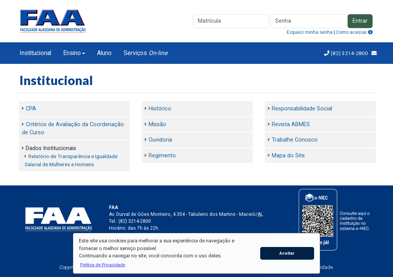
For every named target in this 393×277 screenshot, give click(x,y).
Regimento (162, 155)
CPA (31, 108)
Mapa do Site (288, 155)
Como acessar (354, 32)
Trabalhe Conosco (295, 140)
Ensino (72, 53)
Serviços (145, 53)
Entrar (360, 21)
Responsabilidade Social (302, 108)
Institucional (35, 53)
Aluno (104, 53)
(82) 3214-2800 (348, 53)
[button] (102, 265)
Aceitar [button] (286, 253)
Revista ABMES (291, 124)
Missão (157, 124)
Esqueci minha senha (310, 32)
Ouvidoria (160, 140)
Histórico (160, 108)
